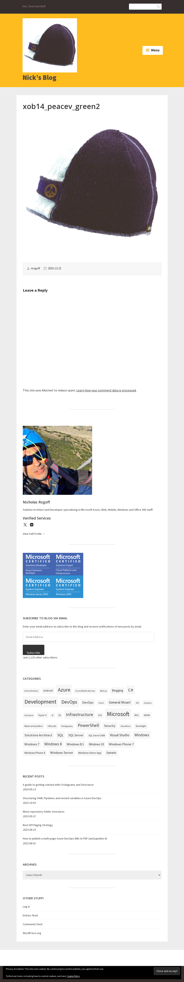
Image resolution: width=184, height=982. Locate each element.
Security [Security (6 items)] (109, 726)
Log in (26, 906)
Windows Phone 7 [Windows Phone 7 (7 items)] (121, 744)
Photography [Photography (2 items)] (67, 726)
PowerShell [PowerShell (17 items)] (88, 725)
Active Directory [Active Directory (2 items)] (31, 691)
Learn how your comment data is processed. (106, 390)
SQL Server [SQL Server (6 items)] (76, 735)
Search (159, 6)
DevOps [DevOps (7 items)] (88, 702)
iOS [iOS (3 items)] (100, 715)
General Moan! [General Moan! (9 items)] (120, 702)
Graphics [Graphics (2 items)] (148, 703)
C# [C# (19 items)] (130, 690)
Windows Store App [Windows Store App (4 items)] (89, 753)
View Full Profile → (34, 534)
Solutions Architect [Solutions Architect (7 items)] (38, 735)
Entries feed (30, 915)
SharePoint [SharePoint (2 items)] (126, 726)
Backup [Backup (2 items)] (103, 691)
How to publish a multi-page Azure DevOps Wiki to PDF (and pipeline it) (65, 838)
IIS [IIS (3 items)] (59, 715)
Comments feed (32, 924)
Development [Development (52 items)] (40, 701)
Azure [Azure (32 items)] (64, 690)
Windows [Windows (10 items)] (141, 734)
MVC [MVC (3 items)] (136, 715)
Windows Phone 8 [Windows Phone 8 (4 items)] (34, 753)
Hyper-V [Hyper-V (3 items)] (42, 715)
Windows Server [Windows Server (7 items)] (61, 752)
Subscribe (33, 653)
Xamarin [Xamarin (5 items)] (111, 753)
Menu (155, 50)
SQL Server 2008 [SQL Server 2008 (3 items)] (96, 735)
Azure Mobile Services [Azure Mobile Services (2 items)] (85, 691)
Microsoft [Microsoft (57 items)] (118, 714)
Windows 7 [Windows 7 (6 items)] (31, 744)
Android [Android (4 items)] (48, 690)
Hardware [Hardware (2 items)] (28, 715)
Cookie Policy (73, 976)
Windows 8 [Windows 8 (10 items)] (53, 744)
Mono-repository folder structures (43, 811)
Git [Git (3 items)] (137, 702)
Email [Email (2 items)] (101, 703)
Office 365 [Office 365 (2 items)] (52, 726)
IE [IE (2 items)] (52, 715)
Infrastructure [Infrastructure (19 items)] (79, 714)
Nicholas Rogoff (36, 502)
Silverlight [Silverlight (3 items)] (141, 725)
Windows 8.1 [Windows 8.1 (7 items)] (75, 744)
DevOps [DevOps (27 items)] (69, 702)
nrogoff (35, 268)
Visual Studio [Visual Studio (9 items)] (119, 735)
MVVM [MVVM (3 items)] (147, 715)
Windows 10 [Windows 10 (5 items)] (96, 744)
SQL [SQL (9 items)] (60, 735)
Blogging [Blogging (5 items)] (117, 690)
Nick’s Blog (39, 77)
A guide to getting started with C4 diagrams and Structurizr (58, 784)
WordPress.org (32, 933)
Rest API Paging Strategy (38, 825)
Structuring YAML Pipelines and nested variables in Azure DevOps (62, 798)
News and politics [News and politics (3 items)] (33, 725)
